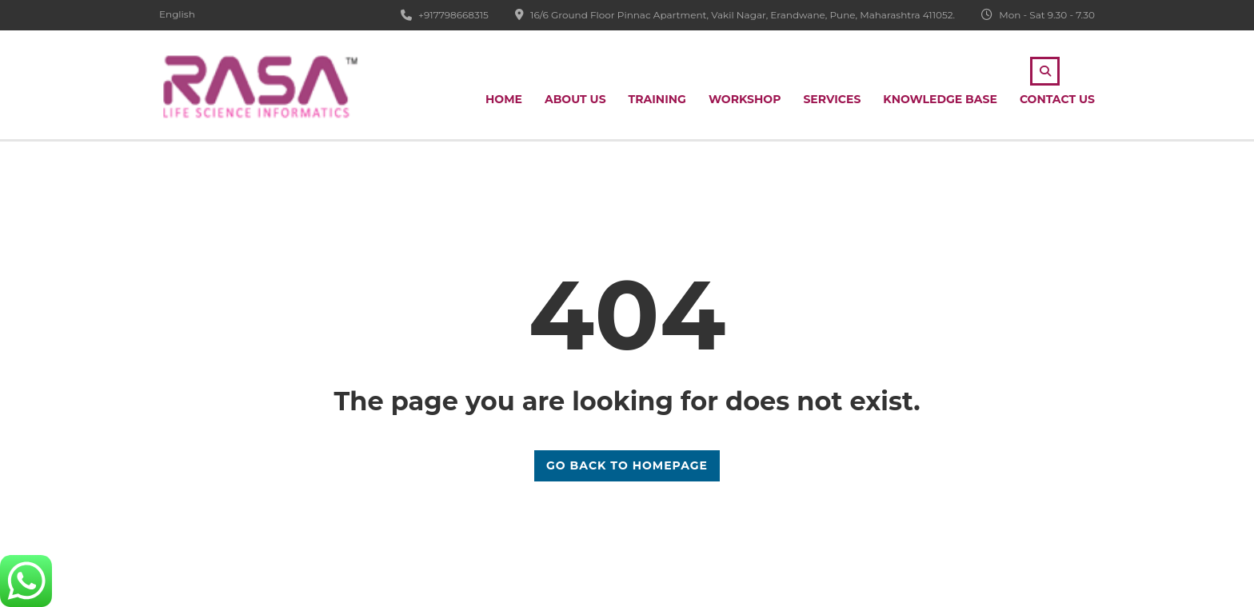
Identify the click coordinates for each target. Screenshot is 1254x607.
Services (832, 99)
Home (503, 99)
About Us (575, 99)
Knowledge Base (940, 99)
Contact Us (1057, 99)
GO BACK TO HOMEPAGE (627, 465)
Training (657, 99)
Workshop (745, 99)
